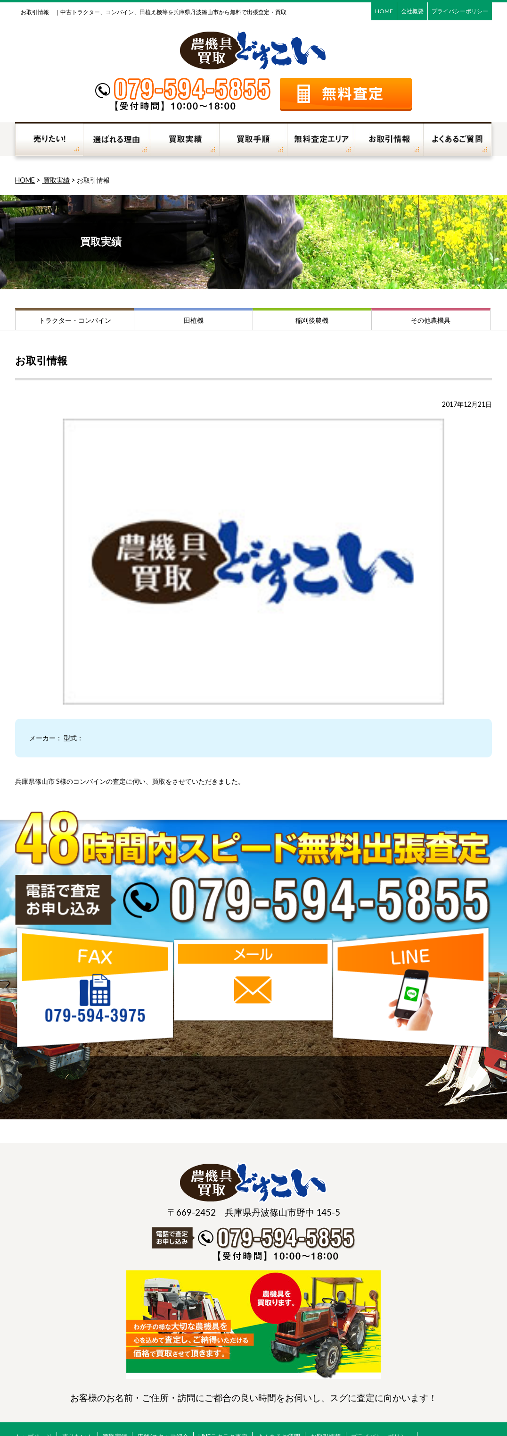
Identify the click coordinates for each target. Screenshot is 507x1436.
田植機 (194, 320)
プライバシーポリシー (460, 11)
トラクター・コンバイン (75, 320)
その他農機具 (430, 320)
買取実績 (56, 180)
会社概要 (412, 11)
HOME (384, 11)
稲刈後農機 (311, 320)
